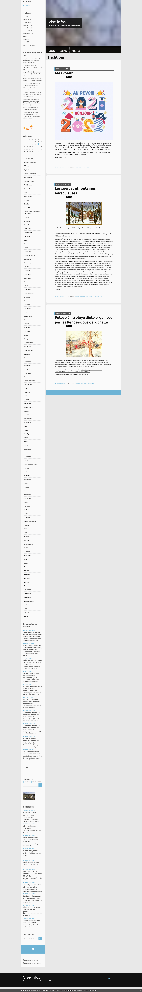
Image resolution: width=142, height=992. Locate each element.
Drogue (26, 323)
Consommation (29, 282)
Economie (27, 327)
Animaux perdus (29, 181)
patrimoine (27, 498)
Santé (25, 532)
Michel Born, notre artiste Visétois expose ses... (32, 853)
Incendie (26, 411)
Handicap (27, 392)
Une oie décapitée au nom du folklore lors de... (31, 715)
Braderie (26, 217)
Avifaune (26, 200)
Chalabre (34, 109)
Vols (25, 608)
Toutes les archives (29, 45)
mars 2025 (26, 17)
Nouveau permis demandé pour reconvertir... (29, 815)
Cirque (26, 240)
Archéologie (28, 185)
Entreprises (27, 346)
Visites (26, 605)
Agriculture (27, 170)
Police (26, 502)
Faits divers (27, 365)
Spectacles (27, 555)
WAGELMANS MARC (30, 645)
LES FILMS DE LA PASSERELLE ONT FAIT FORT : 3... (32, 873)
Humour (26, 399)
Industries (27, 415)
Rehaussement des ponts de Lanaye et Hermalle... (30, 839)
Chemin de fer (28, 232)
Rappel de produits (30, 521)
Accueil (52, 51)
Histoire (26, 396)
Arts (25, 192)
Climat (26, 247)
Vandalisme (27, 597)
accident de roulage (30, 162)
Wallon (26, 616)
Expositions (27, 361)
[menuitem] (51, 49)
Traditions (27, 578)
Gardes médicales (29, 380)
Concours (27, 270)
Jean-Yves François (30, 632)
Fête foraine (27, 373)
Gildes (26, 388)
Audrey (25, 699)
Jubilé (26, 430)
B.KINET (26, 686)
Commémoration (29, 255)
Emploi (26, 335)
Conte (26, 285)
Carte (25, 767)
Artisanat (27, 189)
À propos (76, 51)
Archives (63, 51)
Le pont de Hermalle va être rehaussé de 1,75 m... (31, 675)
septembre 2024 (28, 33)
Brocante (27, 221)
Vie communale (29, 601)
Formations (27, 377)
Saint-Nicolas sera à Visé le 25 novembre (32, 662)
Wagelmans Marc (29, 752)
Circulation (27, 236)
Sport (25, 559)
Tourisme (27, 574)
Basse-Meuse (28, 208)
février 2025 (27, 19)
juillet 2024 (26, 39)
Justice (26, 437)
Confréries (27, 278)
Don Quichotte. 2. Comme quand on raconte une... (31, 100)
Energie (26, 339)
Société (26, 548)
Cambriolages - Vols (30, 225)
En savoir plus (93, 990)
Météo (26, 472)
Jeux (25, 426)
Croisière (27, 297)
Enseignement (28, 342)
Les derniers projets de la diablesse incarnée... (30, 113)
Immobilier (27, 403)
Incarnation (26, 90)
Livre (25, 453)
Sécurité (26, 540)
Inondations (27, 422)
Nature (26, 491)
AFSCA (26, 166)
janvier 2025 (27, 22)
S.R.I (25, 529)
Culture (26, 301)
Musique (26, 487)
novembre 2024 (28, 28)
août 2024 (26, 36)
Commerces (28, 259)
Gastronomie (28, 384)
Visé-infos (57, 22)
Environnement (28, 350)
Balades (26, 204)
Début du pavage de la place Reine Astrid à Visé (32, 702)
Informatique (28, 418)
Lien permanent (60, 167)
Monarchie (27, 479)
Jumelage (27, 434)
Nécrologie (27, 494)
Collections (27, 251)
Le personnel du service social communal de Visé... (32, 689)
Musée (26, 483)
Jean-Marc (27, 712)
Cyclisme (27, 304)
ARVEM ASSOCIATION (30, 85)
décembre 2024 (28, 25)
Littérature (27, 449)
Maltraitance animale (30, 464)
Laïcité (26, 445)
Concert (26, 266)
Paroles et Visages (36, 80)
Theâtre (26, 570)
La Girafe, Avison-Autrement (31, 61)
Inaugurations (28, 407)
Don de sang (28, 316)
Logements (27, 456)
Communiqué (28, 263)
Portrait (26, 510)
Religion (26, 525)
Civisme (26, 244)
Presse (26, 513)
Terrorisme (27, 567)
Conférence (27, 274)
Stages (26, 563)
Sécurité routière (29, 544)
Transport (27, 582)
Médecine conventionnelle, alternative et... (31, 117)
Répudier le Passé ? (29, 88)
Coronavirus (28, 289)
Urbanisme (27, 589)
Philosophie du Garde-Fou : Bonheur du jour (31, 104)
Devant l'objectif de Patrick (32, 95)
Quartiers (27, 517)
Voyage (26, 612)
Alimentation (28, 177)
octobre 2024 (27, 31)
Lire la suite (26, 5)
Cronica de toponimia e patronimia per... (30, 66)
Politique (27, 506)
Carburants (27, 228)
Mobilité (27, 475)
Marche (26, 468)
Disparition (27, 308)
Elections (27, 331)
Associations (28, 196)
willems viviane (28, 660)
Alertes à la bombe (30, 173)
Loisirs (26, 460)
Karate (26, 441)
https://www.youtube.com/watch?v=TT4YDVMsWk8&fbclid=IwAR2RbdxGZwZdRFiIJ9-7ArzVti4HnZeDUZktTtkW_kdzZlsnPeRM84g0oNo (78, 372)
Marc (25, 739)
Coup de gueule (29, 293)
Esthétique (27, 358)
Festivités (27, 369)
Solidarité (27, 551)
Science (26, 536)
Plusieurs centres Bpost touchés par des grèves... (32, 909)
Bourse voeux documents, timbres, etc (32, 212)
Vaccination (27, 593)
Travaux (26, 586)
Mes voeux (64, 73)
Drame (26, 320)
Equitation (27, 354)
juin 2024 (26, 42)
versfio (25, 673)
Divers (26, 312)
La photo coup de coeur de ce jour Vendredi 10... (32, 93)
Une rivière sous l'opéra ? (30, 83)
